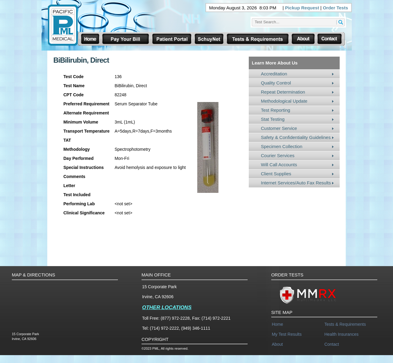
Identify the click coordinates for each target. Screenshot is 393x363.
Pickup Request (302, 7)
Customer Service (279, 128)
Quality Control (276, 82)
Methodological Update (284, 101)
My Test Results (287, 334)
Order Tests (335, 7)
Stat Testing (273, 119)
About (277, 344)
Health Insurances (341, 334)
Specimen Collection (281, 146)
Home (277, 324)
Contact (331, 344)
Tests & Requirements (345, 324)
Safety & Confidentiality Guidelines (296, 137)
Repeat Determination (283, 91)
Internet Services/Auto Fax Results (296, 182)
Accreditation (274, 73)
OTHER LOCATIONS (167, 307)
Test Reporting (275, 110)
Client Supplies (276, 173)
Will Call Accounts (279, 164)
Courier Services (278, 155)
